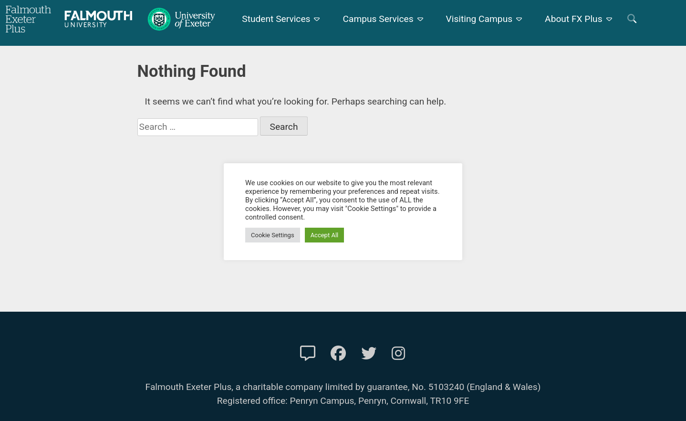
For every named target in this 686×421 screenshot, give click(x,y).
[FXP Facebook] (338, 354)
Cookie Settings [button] (272, 235)
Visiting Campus (479, 18)
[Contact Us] (307, 354)
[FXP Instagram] (398, 354)
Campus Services (378, 18)
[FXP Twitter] (368, 354)
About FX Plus (574, 18)
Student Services (276, 18)
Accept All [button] (325, 235)
